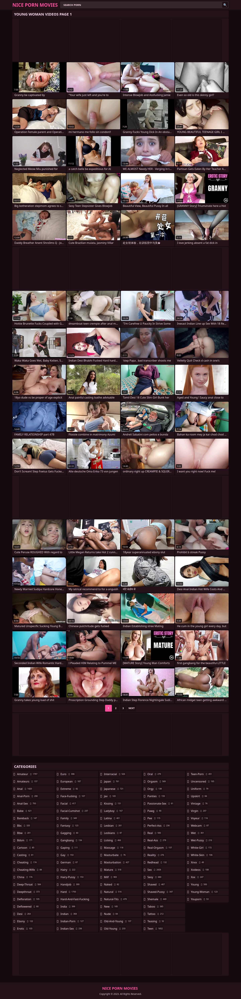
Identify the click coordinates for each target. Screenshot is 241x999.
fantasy (70, 825)
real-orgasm (160, 847)
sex (154, 869)
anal (25, 788)
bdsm (25, 840)
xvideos (200, 869)
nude (111, 913)
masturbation (117, 862)
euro (68, 774)
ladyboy (113, 810)
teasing (156, 921)
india (68, 906)
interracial (115, 774)
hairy (68, 869)
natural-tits (116, 899)
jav (110, 796)
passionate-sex (160, 803)
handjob (70, 884)
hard (69, 891)
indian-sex (72, 928)
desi (24, 913)
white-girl (201, 847)
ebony (25, 921)
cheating (27, 862)
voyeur (200, 818)
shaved (156, 884)
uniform (200, 788)
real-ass (157, 840)
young (199, 884)
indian (69, 913)
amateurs (27, 781)
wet (198, 832)
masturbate (115, 855)
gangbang (72, 840)
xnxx (198, 862)
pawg (154, 810)
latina (112, 818)
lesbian (113, 825)
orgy (155, 788)
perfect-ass (159, 825)
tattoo (155, 913)
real (154, 832)
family (69, 818)
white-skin (202, 855)
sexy (154, 877)
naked (112, 884)
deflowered (28, 906)
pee (154, 818)
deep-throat (29, 884)
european (71, 781)
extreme (70, 788)
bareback (27, 818)
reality (156, 855)
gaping (70, 847)
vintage (199, 803)
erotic (25, 928)
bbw (24, 832)
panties (156, 796)
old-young (115, 928)
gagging (70, 832)
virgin (199, 810)
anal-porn (27, 796)
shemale (157, 899)
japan (112, 781)
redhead (157, 862)
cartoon (26, 847)
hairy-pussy (72, 877)
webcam (200, 825)
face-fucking (73, 796)
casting (25, 855)
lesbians (113, 832)
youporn (200, 899)
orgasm (157, 781)
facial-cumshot (75, 810)
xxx (197, 877)
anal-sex (27, 803)
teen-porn (202, 774)
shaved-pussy (160, 891)
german (70, 862)
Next (132, 708)
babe (24, 810)
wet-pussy (202, 840)
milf (111, 877)
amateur (27, 774)
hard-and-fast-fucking (75, 900)
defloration (28, 899)
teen (155, 928)
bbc (24, 825)
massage (114, 847)
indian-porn (73, 921)
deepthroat (29, 891)
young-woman (204, 891)
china (25, 877)
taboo (155, 906)
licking (113, 840)
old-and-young (118, 921)
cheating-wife (30, 869)
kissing (113, 803)
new (111, 906)
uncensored (203, 781)
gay (67, 855)
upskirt (199, 796)
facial (69, 803)
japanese (114, 788)
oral (154, 774)
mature (113, 869)
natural (113, 891)
